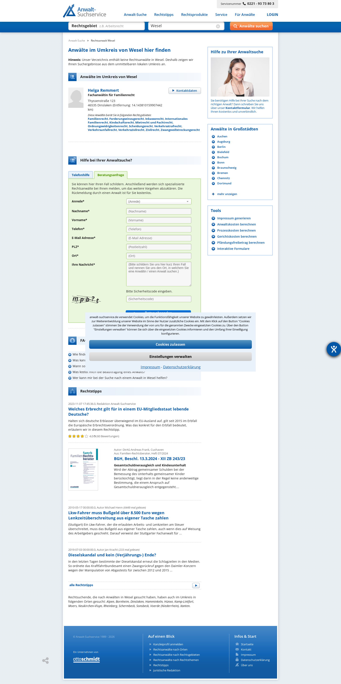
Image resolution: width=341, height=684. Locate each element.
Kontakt (246, 649)
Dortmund (224, 183)
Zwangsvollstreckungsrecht (180, 130)
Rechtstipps (164, 14)
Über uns (247, 665)
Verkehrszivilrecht (131, 130)
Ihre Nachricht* (83, 264)
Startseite (247, 644)
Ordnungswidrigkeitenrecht (108, 126)
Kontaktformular (238, 108)
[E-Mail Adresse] (158, 238)
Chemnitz (223, 178)
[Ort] (158, 256)
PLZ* (75, 247)
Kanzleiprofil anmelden (168, 644)
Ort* (75, 256)
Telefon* (78, 229)
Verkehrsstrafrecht (168, 126)
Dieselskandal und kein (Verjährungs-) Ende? (112, 554)
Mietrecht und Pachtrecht (154, 122)
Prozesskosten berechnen (236, 230)
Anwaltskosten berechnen (236, 224)
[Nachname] (158, 211)
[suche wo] (182, 28)
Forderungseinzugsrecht (126, 119)
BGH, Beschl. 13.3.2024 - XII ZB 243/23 (149, 458)
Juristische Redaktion (166, 670)
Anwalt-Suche (135, 14)
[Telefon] (158, 229)
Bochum (222, 157)
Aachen (222, 136)
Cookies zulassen (170, 344)
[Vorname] (158, 220)
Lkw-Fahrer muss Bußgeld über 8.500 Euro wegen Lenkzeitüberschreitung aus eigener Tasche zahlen (118, 515)
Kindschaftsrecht (121, 122)
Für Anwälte (245, 14)
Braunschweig (226, 168)
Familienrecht (98, 119)
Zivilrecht (152, 130)
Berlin (221, 147)
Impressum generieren (234, 218)
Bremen (222, 173)
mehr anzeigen (227, 194)
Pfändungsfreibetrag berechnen (241, 242)
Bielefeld (223, 152)
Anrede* (78, 201)
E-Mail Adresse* (83, 238)
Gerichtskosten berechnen (237, 236)
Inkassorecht (154, 119)
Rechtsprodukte (194, 14)
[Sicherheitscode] (158, 299)
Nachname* (81, 211)
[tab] (80, 175)
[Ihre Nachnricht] (158, 274)
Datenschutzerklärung (182, 366)
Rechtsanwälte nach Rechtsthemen (176, 660)
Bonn (220, 162)
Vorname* (79, 220)
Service (221, 14)
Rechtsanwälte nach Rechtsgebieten (176, 654)
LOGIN (272, 14)
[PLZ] (158, 247)
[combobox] (159, 201)
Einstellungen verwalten (170, 356)
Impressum (150, 366)
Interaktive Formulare (233, 249)
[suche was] (102, 28)
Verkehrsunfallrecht (102, 130)
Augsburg (223, 141)
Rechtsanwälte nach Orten (170, 649)
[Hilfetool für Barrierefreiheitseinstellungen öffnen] (334, 349)
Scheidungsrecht (141, 126)
